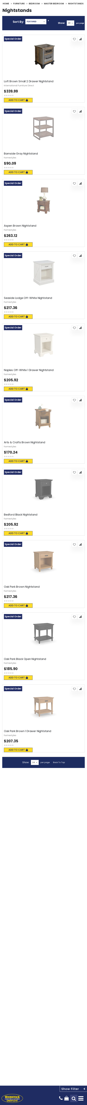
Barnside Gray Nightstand (21, 153)
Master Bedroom (54, 4)
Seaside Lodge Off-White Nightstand (28, 298)
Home (6, 3)
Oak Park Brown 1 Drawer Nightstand (27, 731)
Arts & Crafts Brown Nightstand (24, 442)
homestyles (10, 157)
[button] (74, 39)
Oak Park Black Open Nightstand (25, 659)
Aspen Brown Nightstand (20, 225)
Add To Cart (18, 100)
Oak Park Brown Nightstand (22, 586)
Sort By (18, 22)
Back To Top (59, 762)
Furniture (19, 4)
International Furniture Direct (19, 85)
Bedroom (34, 4)
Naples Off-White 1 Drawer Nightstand (29, 370)
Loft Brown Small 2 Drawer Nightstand (28, 81)
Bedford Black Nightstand (20, 514)
